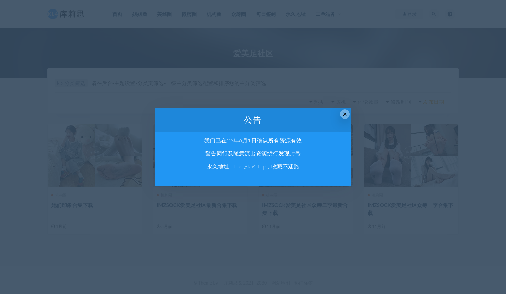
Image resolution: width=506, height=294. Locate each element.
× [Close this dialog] (345, 114)
